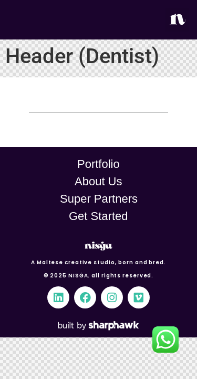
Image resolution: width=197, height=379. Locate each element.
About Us (98, 181)
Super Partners (99, 198)
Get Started (98, 216)
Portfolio (98, 164)
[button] (177, 20)
